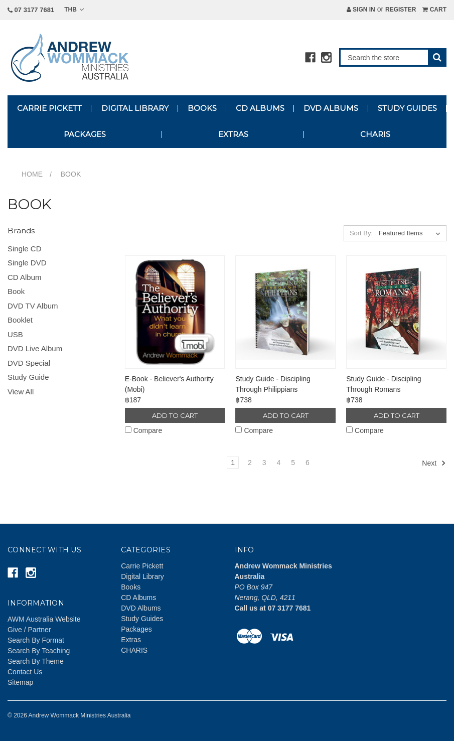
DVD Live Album (35, 348)
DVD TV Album (33, 306)
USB (15, 334)
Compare (143, 430)
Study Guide (28, 377)
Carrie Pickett (49, 108)
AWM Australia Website (44, 619)
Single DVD (27, 262)
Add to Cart (175, 415)
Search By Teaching (39, 651)
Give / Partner (29, 630)
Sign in (361, 9)
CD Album (25, 277)
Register (400, 9)
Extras (233, 134)
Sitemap (20, 682)
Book (16, 291)
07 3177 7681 (31, 10)
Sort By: (361, 233)
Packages (85, 134)
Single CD (25, 248)
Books (202, 108)
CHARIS (375, 134)
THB (74, 9)
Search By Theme (36, 661)
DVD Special (29, 363)
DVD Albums (331, 108)
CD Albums (260, 108)
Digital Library (135, 108)
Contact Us (25, 672)
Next (434, 463)
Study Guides (407, 108)
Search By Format (36, 640)
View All (21, 391)
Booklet (20, 320)
